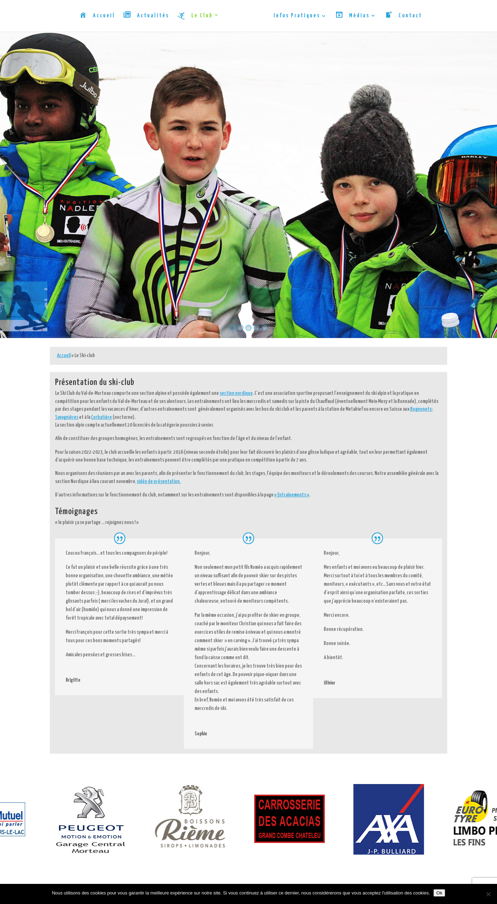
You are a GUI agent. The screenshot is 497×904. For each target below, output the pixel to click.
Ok (439, 893)
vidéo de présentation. (159, 481)
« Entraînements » (291, 495)
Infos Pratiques (297, 15)
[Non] (488, 894)
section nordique (236, 393)
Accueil (64, 355)
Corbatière (101, 417)
